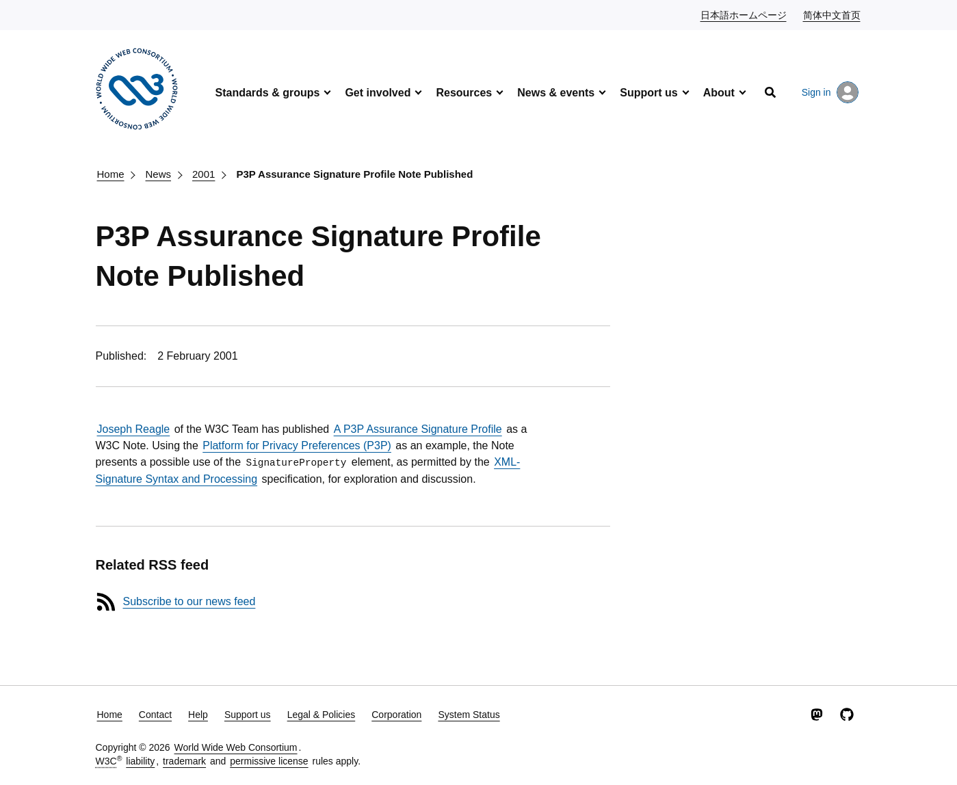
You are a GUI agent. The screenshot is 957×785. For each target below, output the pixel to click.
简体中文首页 (832, 14)
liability (140, 761)
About (719, 92)
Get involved (377, 92)
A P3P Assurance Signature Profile (418, 429)
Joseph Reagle (133, 429)
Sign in (830, 92)
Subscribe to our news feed (189, 601)
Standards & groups (267, 92)
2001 (203, 174)
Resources (464, 92)
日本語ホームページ (744, 14)
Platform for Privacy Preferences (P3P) (296, 445)
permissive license (269, 761)
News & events (555, 92)
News (159, 174)
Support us (648, 92)
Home (110, 174)
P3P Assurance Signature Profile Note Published (354, 174)
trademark (184, 761)
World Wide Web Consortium (236, 747)
